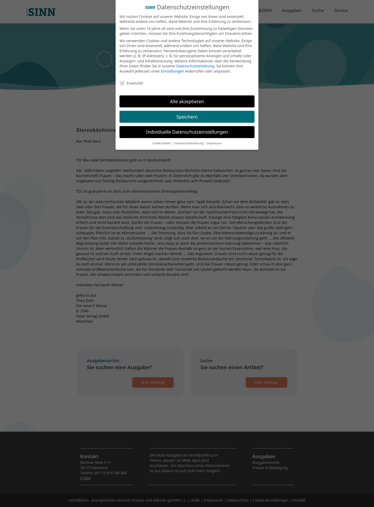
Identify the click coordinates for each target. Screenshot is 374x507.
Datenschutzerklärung (195, 62)
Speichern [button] (187, 113)
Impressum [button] (214, 139)
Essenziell (131, 79)
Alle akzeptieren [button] (187, 97)
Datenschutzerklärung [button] (189, 139)
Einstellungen (172, 67)
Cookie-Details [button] (161, 139)
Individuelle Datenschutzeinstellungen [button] (187, 128)
